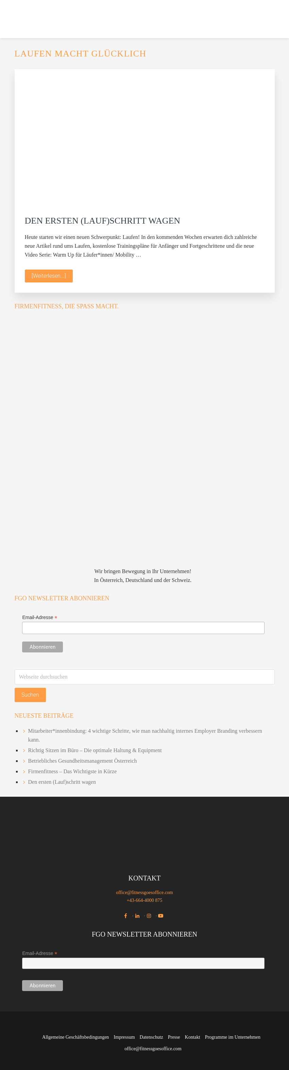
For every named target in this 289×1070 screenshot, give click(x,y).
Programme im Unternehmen (232, 1037)
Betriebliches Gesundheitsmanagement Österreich (82, 761)
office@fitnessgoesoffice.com (144, 892)
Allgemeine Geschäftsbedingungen (75, 1037)
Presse (174, 1037)
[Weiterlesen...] (52, 276)
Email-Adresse (39, 617)
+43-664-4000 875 (145, 900)
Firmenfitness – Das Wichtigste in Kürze (72, 771)
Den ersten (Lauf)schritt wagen (103, 221)
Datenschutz (151, 1037)
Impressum (124, 1037)
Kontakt (192, 1037)
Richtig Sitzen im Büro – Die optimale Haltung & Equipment (95, 750)
